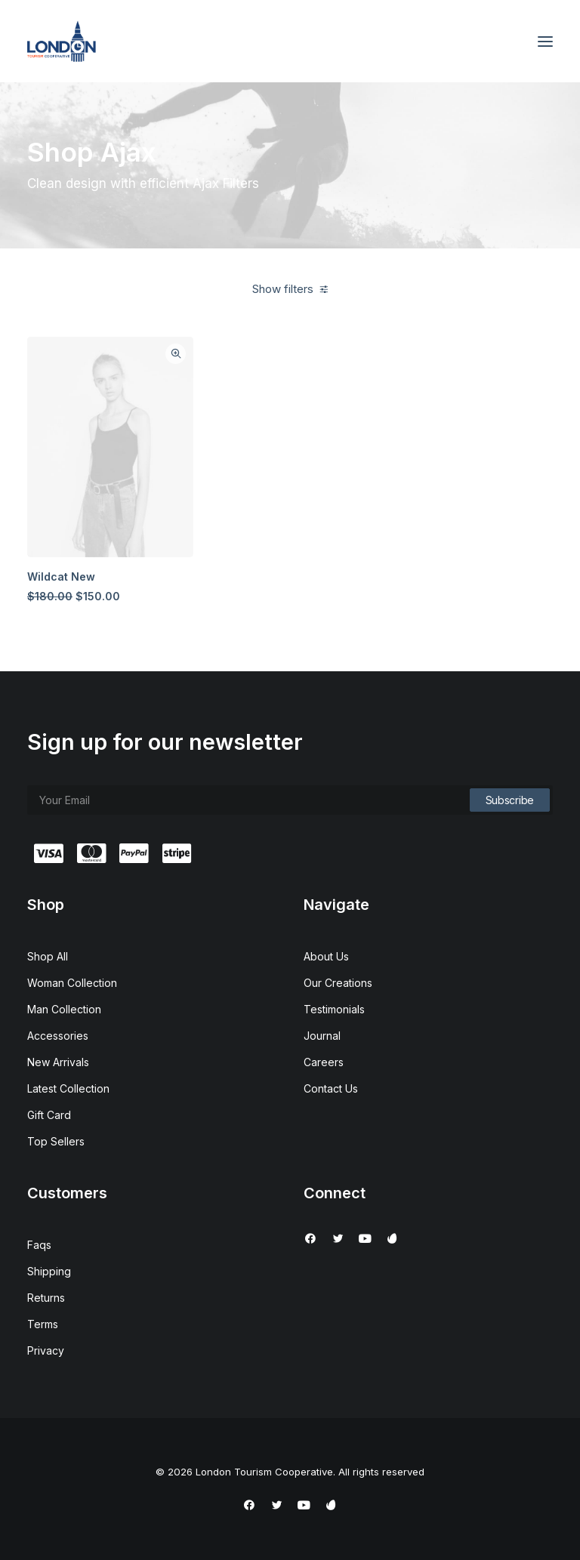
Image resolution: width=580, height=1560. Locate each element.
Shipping (49, 1271)
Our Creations (338, 982)
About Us (326, 956)
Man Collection (64, 1009)
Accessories (57, 1035)
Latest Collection (68, 1088)
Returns (46, 1297)
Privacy (45, 1350)
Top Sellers (56, 1141)
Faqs (39, 1244)
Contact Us (331, 1088)
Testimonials (334, 1009)
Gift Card (49, 1114)
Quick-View (175, 354)
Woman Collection (72, 982)
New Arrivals (58, 1062)
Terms (42, 1324)
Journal (322, 1035)
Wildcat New (61, 576)
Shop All (47, 956)
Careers (324, 1062)
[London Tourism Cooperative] (61, 41)
